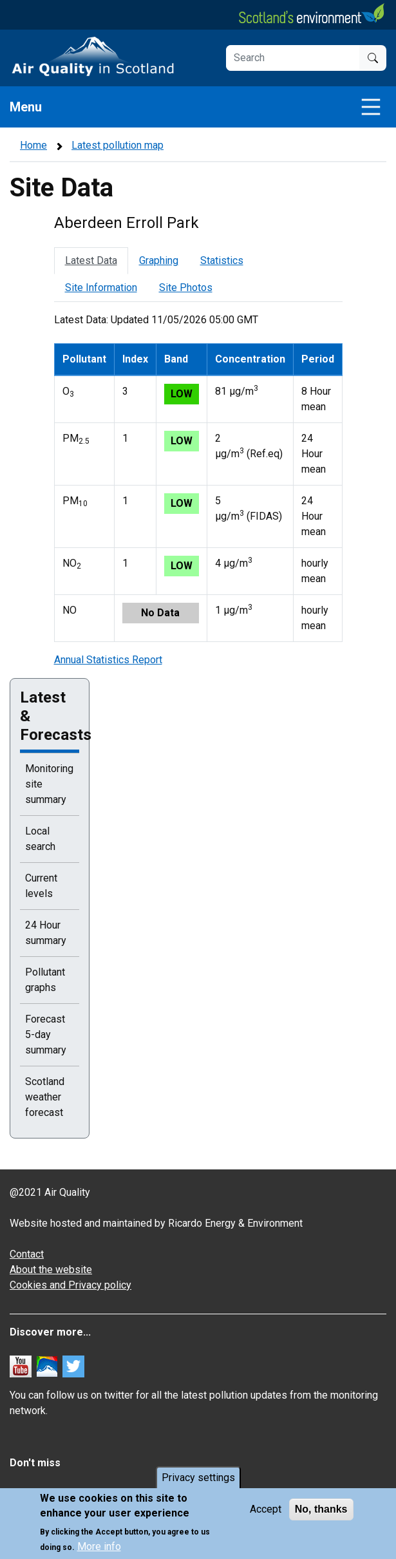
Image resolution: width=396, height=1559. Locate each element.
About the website (51, 1269)
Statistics (221, 260)
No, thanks (321, 1509)
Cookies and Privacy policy (70, 1285)
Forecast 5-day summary (45, 1034)
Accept (265, 1509)
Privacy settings (198, 1477)
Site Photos (185, 287)
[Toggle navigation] (370, 106)
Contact (27, 1254)
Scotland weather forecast (44, 1097)
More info (99, 1546)
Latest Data (91, 260)
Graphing (158, 260)
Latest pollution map (117, 145)
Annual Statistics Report (108, 660)
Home (33, 145)
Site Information (101, 287)
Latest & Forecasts (49, 716)
